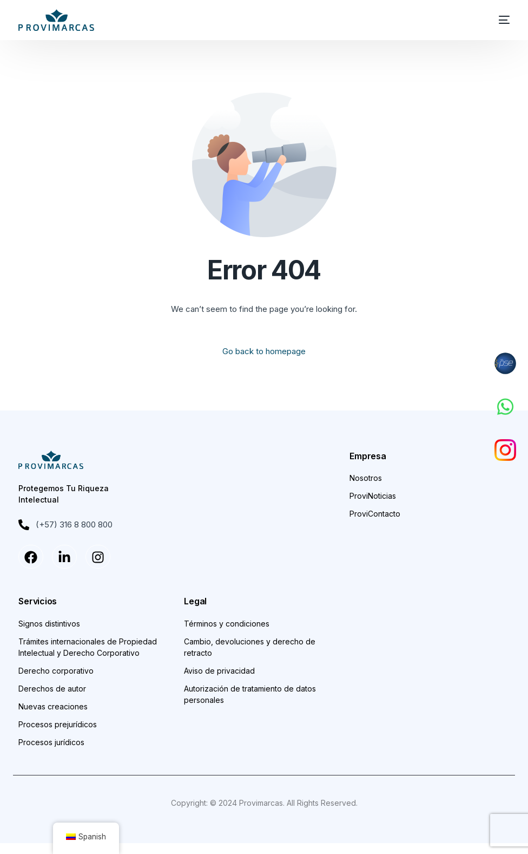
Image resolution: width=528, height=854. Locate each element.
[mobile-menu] (499, 20)
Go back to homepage (264, 351)
